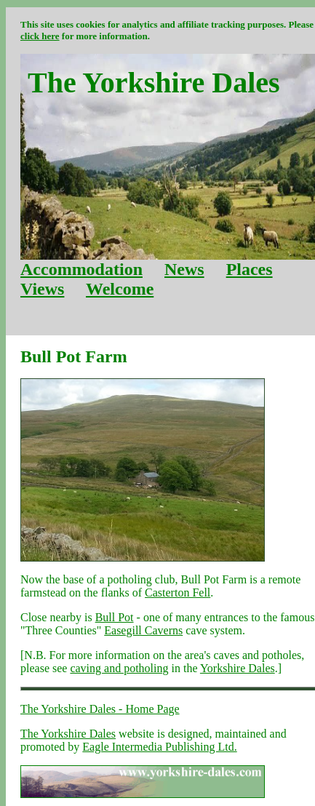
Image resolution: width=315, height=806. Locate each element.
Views (42, 288)
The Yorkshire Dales (68, 733)
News (184, 269)
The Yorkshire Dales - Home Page (100, 709)
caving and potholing (119, 668)
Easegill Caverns (143, 630)
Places (249, 269)
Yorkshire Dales (237, 668)
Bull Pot (114, 617)
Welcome (119, 288)
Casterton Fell (177, 592)
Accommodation (81, 269)
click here (40, 36)
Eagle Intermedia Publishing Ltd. (159, 747)
